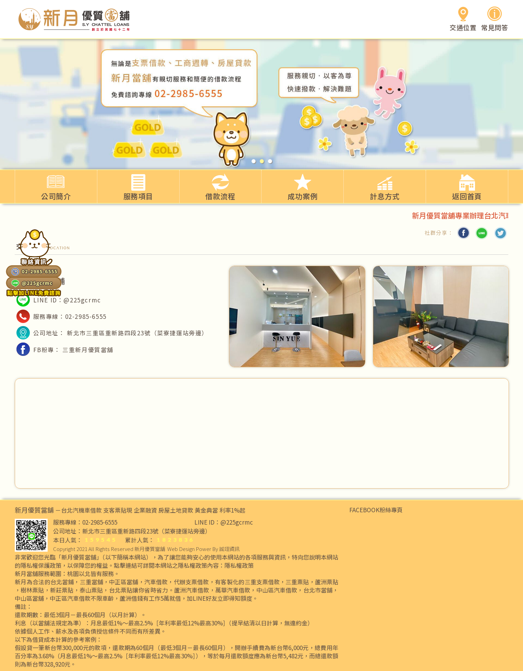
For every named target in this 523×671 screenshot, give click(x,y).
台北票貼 (120, 590)
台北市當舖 (317, 590)
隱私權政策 (239, 565)
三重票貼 (297, 582)
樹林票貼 (32, 590)
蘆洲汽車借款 (191, 590)
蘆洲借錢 (131, 598)
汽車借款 (156, 582)
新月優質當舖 (149, 548)
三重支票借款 (262, 582)
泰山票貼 (91, 590)
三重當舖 (91, 582)
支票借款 (197, 582)
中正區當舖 (123, 582)
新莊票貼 (61, 590)
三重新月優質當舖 (87, 349)
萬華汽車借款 (232, 590)
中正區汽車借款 (70, 598)
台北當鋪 (62, 582)
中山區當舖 (29, 598)
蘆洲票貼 (326, 582)
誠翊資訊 (229, 548)
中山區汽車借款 (276, 590)
